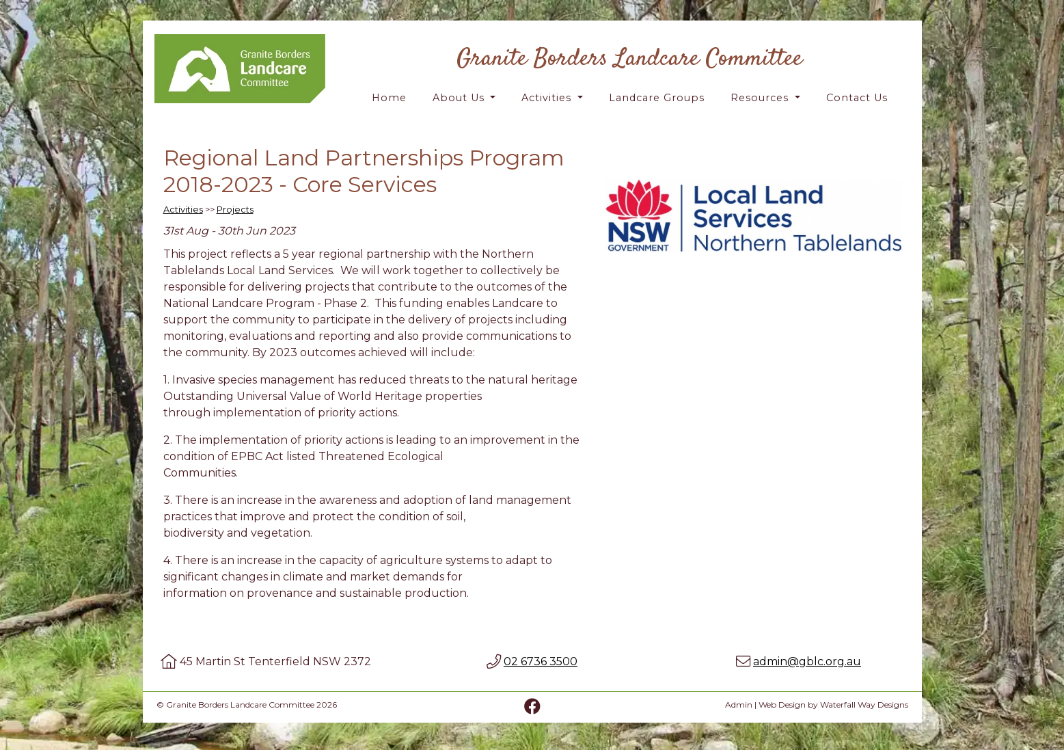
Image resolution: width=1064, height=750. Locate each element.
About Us (460, 98)
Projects (235, 209)
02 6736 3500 (540, 661)
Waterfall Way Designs (864, 704)
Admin (738, 704)
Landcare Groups (657, 98)
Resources (761, 98)
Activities (548, 98)
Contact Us (857, 98)
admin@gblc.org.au (807, 661)
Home (389, 98)
